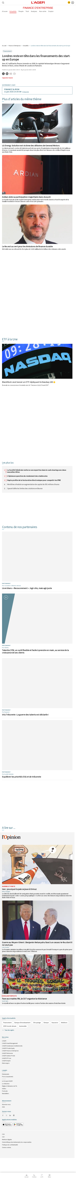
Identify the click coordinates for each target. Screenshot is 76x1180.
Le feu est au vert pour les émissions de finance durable (27, 246)
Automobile (23, 1026)
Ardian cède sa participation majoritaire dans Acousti (26, 196)
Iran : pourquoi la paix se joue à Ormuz (19, 889)
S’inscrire (25, 92)
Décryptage (37, 1023)
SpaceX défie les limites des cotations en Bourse (24, 489)
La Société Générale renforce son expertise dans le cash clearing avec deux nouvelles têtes (36, 471)
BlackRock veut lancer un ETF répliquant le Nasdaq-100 (27, 382)
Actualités (26, 45)
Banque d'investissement (22, 1023)
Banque (46, 1023)
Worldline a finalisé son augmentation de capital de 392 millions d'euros (33, 484)
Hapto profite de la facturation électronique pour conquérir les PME (34, 480)
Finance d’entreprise (15, 45)
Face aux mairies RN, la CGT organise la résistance (24, 998)
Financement (7, 51)
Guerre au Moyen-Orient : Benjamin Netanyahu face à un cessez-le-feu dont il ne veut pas (37, 943)
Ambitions (64, 1023)
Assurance (55, 1023)
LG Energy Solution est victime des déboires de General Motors (31, 145)
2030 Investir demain (9, 1026)
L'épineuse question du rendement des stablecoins (27, 476)
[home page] (38, 2)
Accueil (4, 45)
